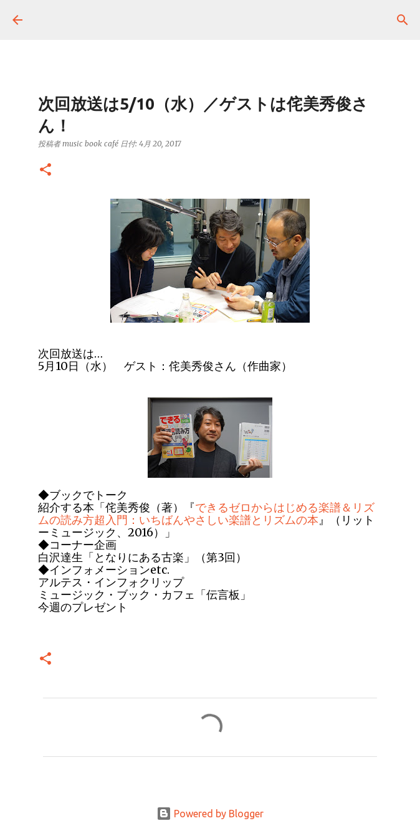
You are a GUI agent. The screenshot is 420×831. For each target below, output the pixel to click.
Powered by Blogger (210, 813)
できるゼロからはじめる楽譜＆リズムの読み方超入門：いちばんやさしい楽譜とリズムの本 (206, 513)
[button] (45, 170)
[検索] (402, 20)
